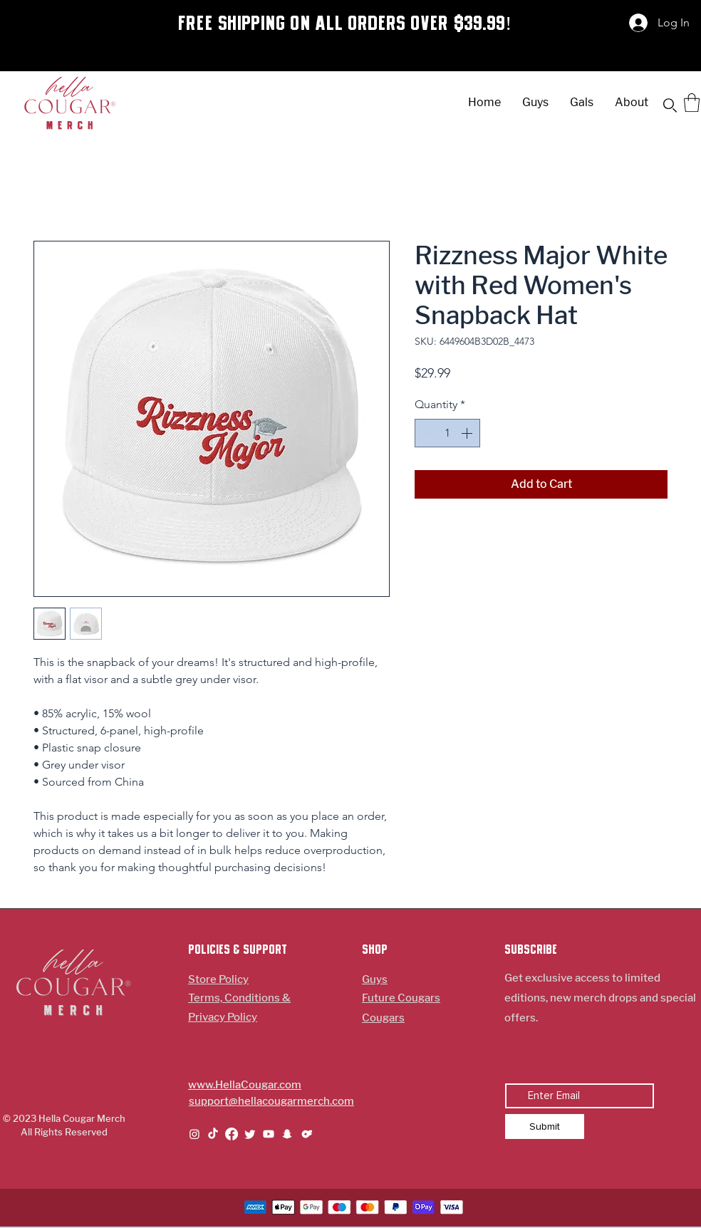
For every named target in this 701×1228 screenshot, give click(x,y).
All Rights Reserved (64, 1132)
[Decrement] (427, 433)
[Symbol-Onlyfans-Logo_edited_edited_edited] (305, 1134)
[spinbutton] (447, 433)
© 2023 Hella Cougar (50, 1118)
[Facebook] (231, 1134)
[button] (670, 105)
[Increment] (468, 433)
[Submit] (544, 1126)
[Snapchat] (287, 1134)
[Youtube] (268, 1134)
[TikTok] (213, 1134)
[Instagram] (194, 1134)
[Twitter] (250, 1134)
